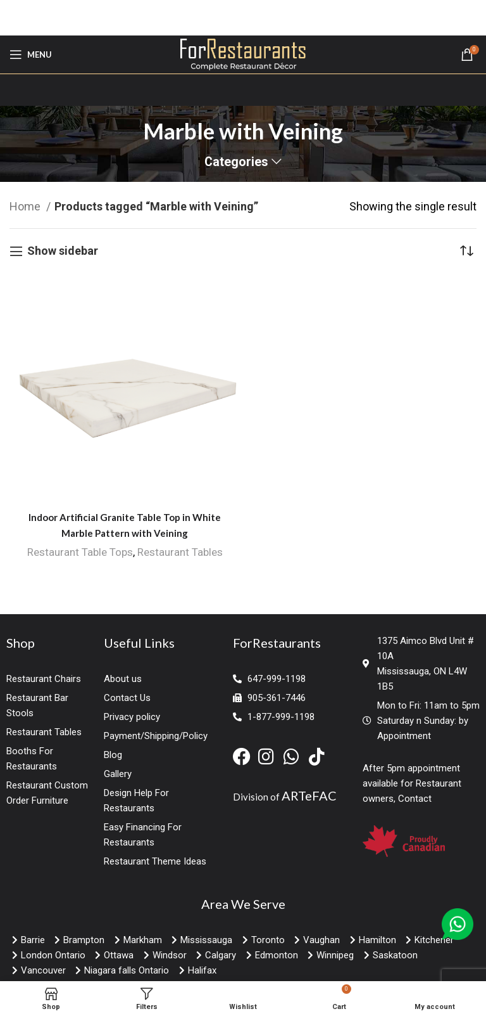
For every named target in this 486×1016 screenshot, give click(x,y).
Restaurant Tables (180, 552)
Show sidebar (62, 251)
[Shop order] (467, 250)
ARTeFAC (309, 795)
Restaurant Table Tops (80, 552)
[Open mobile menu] (30, 54)
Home (26, 206)
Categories (236, 162)
